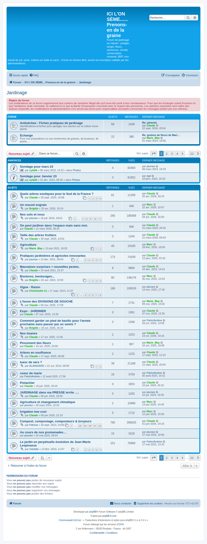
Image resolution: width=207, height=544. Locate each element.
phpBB (92, 511)
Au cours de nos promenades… (43, 432)
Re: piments (149, 122)
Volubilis (34, 449)
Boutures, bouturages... (37, 276)
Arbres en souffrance (35, 352)
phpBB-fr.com (109, 516)
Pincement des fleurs (35, 343)
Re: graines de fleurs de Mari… (161, 135)
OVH (121, 524)
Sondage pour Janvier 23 (38, 176)
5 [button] (182, 153)
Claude (151, 125)
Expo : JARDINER (33, 311)
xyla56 (33, 170)
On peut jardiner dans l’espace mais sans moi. (54, 225)
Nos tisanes (28, 333)
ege (149, 175)
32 (100, 425)
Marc (150, 204)
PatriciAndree (154, 320)
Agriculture (28, 244)
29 (85, 425)
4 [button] (177, 153)
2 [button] (166, 153)
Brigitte (33, 208)
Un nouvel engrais (33, 205)
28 (80, 425)
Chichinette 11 (38, 290)
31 (95, 425)
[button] (153, 153)
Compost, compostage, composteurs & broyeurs (56, 421)
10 (95, 218)
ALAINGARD (36, 365)
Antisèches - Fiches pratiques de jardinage (51, 123)
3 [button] (172, 153)
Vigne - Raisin (30, 287)
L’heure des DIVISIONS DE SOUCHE (46, 301)
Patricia (33, 424)
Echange (26, 135)
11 (100, 218)
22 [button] (192, 153)
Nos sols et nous (32, 214)
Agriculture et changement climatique (47, 402)
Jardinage (17, 92)
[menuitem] (34, 75)
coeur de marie (31, 373)
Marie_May (153, 137)
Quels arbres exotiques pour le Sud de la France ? (56, 194)
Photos (77, 170)
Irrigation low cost (33, 411)
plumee (151, 166)
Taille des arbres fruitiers (38, 235)
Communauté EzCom (70, 520)
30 (90, 425)
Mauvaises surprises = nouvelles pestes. (50, 266)
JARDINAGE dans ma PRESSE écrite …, (49, 392)
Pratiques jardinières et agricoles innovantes (53, 255)
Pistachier (27, 383)
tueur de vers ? (31, 362)
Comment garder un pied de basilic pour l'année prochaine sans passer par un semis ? (55, 322)
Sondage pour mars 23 (36, 166)
